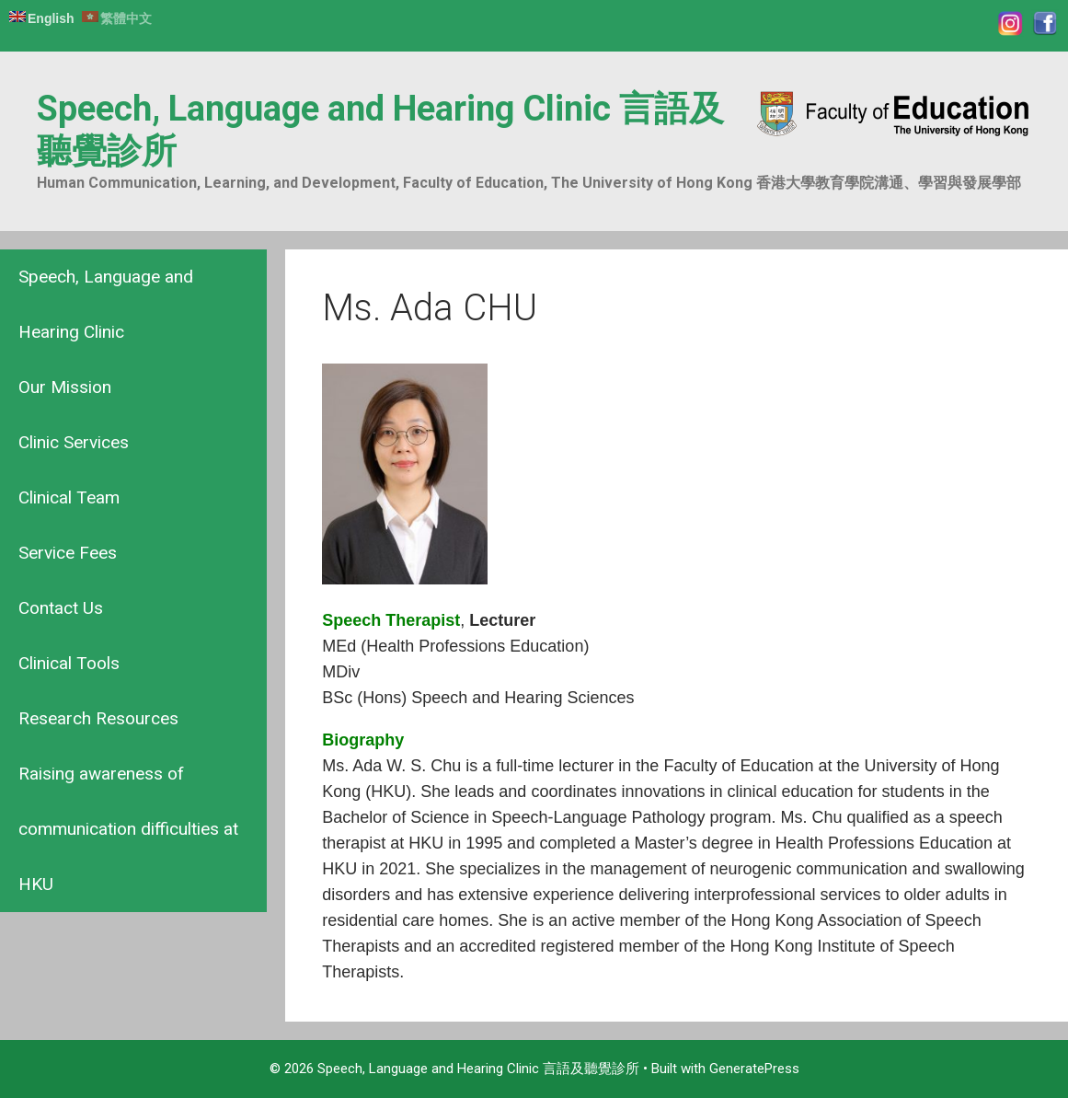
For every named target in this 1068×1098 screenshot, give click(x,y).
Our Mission (64, 387)
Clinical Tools (69, 663)
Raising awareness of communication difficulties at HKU (128, 829)
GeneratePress (754, 1068)
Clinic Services (73, 442)
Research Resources (98, 718)
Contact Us (60, 607)
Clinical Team (69, 497)
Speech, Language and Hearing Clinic (105, 304)
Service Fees (67, 552)
